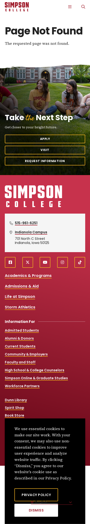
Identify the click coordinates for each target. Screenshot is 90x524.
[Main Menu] (70, 6)
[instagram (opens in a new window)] (62, 262)
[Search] (83, 6)
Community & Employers (26, 354)
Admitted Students (22, 330)
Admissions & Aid (22, 286)
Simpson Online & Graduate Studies (36, 378)
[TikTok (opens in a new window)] (79, 262)
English (41, 502)
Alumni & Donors (19, 338)
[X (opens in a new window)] (27, 262)
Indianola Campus (31, 232)
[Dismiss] (36, 510)
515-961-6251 (26, 223)
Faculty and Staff (20, 362)
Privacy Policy (36, 494)
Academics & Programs (28, 275)
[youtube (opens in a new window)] (45, 262)
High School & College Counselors (34, 370)
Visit (45, 150)
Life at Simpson (20, 296)
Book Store (14, 415)
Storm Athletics (20, 307)
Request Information (45, 161)
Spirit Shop (14, 407)
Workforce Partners (22, 386)
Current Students (20, 346)
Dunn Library (16, 400)
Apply (45, 139)
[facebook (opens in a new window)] (10, 262)
